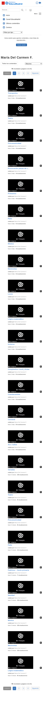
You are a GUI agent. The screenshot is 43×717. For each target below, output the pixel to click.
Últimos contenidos (13, 23)
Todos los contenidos (9, 63)
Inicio (8, 15)
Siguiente (35, 73)
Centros (9, 27)
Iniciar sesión (21, 45)
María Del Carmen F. (20, 96)
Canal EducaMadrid (13, 19)
